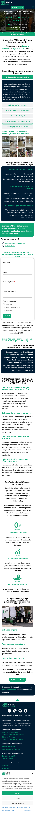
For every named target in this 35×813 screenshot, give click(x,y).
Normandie (5, 768)
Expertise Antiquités (9, 756)
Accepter (17, 793)
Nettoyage (9, 310)
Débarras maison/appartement (12, 739)
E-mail (5, 272)
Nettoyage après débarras (11, 749)
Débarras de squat (8, 737)
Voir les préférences (17, 803)
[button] (32, 774)
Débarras (9, 304)
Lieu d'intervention (10, 291)
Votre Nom (7, 262)
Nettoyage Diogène (8, 746)
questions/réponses (9, 690)
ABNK (7, 355)
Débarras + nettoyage (13, 307)
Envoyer (7, 316)
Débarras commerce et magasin (13, 734)
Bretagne (5, 766)
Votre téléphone (9, 282)
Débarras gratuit (7, 759)
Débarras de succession (10, 732)
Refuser (17, 798)
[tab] (17, 77)
